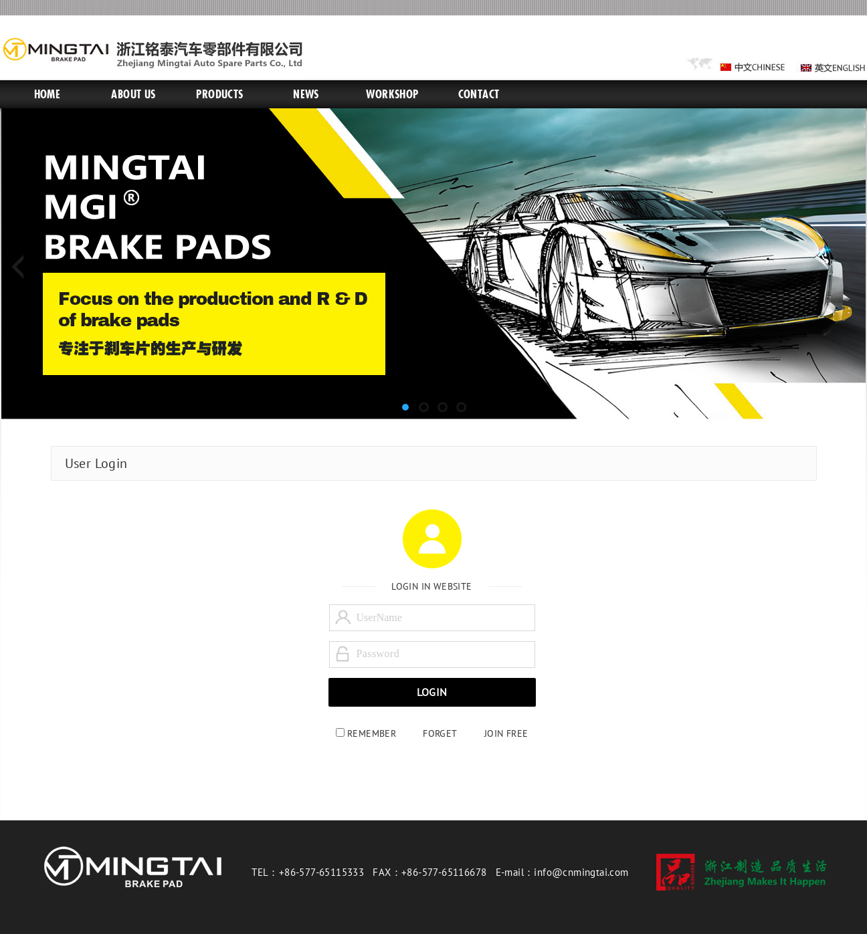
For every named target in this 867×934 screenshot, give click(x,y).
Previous (21, 267)
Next (846, 267)
